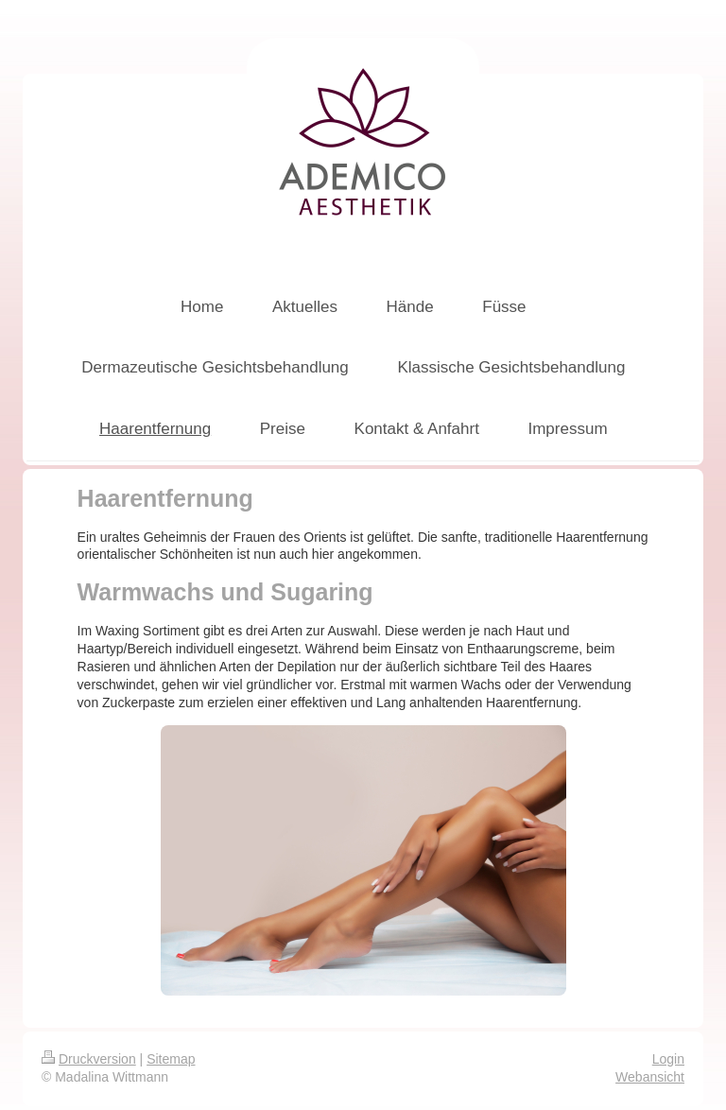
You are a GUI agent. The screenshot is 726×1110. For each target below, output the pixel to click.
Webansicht (649, 1076)
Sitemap (171, 1059)
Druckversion (89, 1059)
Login (668, 1059)
